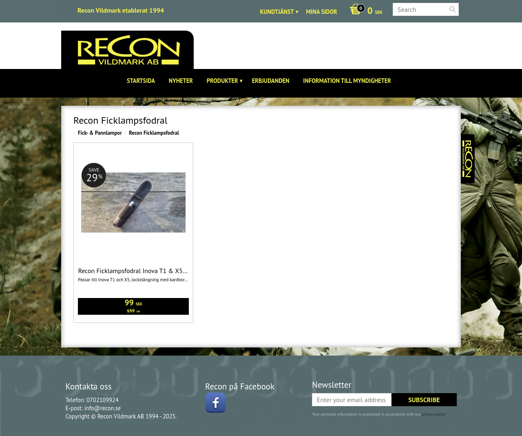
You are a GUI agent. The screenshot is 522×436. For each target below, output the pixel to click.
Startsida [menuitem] (141, 81)
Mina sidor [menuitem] (321, 12)
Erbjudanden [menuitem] (271, 81)
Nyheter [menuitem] (181, 81)
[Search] (453, 9)
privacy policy (434, 414)
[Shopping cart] (364, 11)
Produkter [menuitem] (222, 81)
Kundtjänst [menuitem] (277, 12)
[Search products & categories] (426, 9)
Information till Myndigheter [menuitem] (347, 81)
